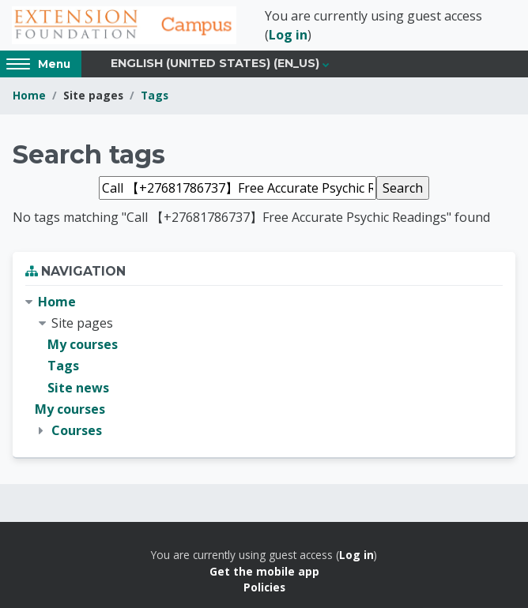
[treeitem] (264, 366)
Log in (288, 34)
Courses (76, 430)
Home (29, 95)
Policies (264, 587)
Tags (154, 95)
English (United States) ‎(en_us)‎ (215, 63)
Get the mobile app (264, 571)
